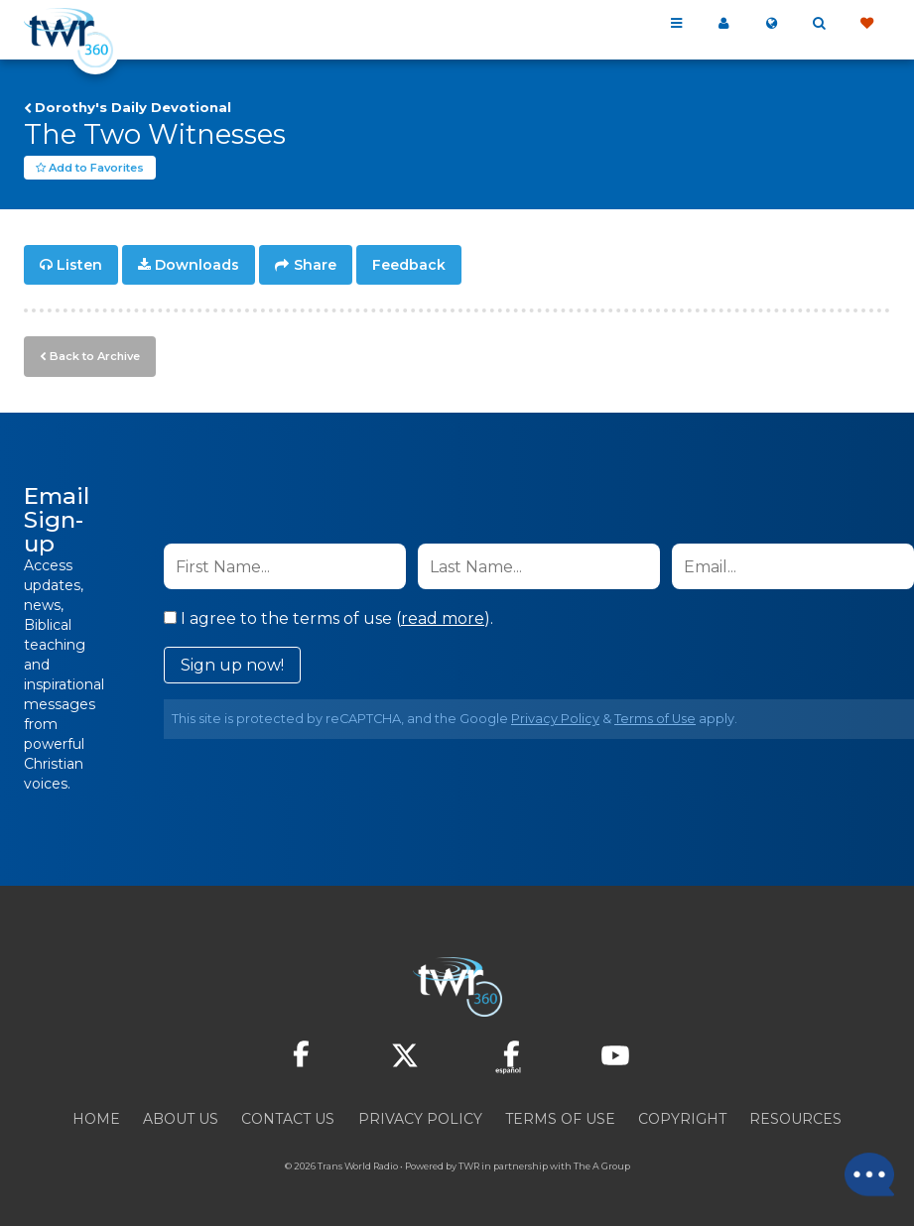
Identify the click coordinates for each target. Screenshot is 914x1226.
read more (442, 618)
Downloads (197, 266)
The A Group (602, 1166)
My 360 (723, 24)
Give (866, 24)
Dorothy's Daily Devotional (133, 107)
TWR (468, 1166)
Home (96, 1119)
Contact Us (287, 1119)
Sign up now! (232, 665)
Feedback (409, 266)
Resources (795, 1119)
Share (315, 266)
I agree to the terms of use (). (328, 618)
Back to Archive (94, 356)
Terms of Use (655, 718)
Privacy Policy (555, 718)
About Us (180, 1119)
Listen (79, 266)
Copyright (682, 1119)
